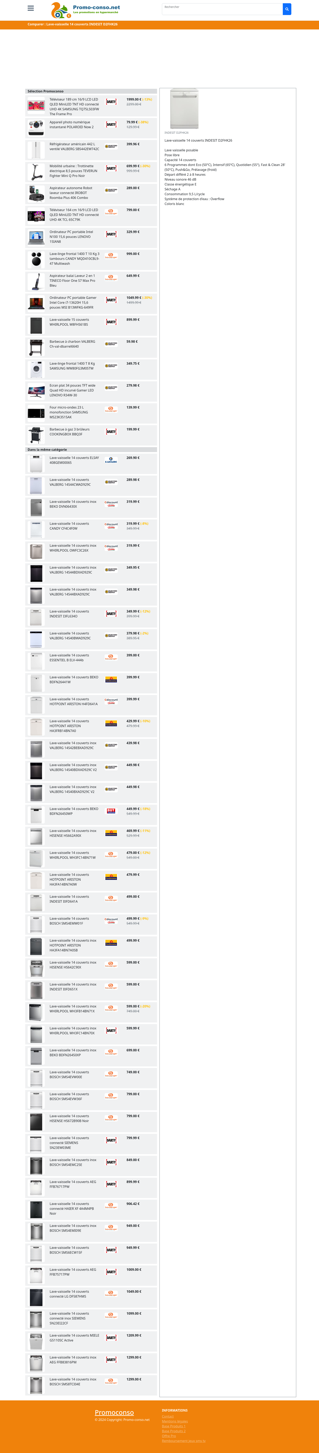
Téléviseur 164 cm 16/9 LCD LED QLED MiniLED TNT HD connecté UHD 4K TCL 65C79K (74, 215)
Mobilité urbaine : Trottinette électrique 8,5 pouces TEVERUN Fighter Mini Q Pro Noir (73, 171)
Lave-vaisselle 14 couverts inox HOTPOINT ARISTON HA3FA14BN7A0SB (73, 945)
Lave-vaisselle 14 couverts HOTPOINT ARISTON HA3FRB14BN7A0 (69, 726)
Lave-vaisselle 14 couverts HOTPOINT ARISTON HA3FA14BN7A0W (69, 879)
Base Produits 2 (174, 1431)
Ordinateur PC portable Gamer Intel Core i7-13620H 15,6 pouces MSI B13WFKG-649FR (73, 302)
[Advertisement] (159, 59)
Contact (168, 1416)
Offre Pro (169, 1436)
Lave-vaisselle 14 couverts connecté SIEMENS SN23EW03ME (69, 1143)
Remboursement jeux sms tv (183, 1441)
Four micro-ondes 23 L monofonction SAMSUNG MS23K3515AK (69, 412)
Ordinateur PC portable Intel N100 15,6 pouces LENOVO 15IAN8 (71, 237)
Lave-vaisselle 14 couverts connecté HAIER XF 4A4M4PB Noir (72, 1208)
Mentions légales (175, 1421)
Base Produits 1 (174, 1426)
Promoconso (114, 1412)
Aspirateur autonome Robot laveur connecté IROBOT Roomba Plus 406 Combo (71, 193)
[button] (31, 8)
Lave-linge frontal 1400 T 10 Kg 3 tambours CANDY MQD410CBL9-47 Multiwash (74, 259)
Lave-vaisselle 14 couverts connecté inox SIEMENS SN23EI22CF (69, 1318)
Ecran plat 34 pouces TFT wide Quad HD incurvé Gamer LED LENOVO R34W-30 (72, 390)
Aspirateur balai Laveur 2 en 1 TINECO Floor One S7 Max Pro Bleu (72, 280)
